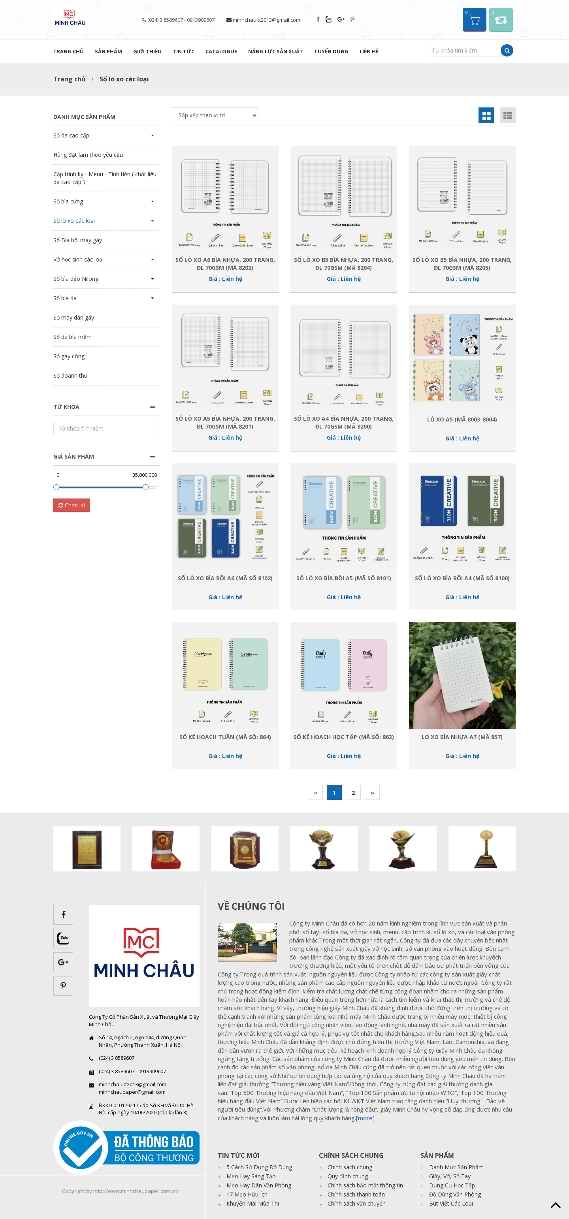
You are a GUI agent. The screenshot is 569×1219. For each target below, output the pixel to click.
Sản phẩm (108, 51)
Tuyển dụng (331, 51)
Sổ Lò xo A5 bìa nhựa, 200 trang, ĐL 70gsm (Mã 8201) (225, 422)
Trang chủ (68, 51)
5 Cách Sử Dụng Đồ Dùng (259, 1167)
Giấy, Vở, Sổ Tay (450, 1176)
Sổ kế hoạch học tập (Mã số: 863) (344, 737)
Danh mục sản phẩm (84, 116)
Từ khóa (66, 406)
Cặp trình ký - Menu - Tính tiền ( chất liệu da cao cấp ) (104, 178)
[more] (365, 1118)
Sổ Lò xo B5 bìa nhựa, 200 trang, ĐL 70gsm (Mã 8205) (462, 263)
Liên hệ (369, 51)
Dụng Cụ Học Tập (452, 1185)
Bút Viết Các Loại (451, 1203)
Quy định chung (348, 1176)
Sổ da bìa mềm (72, 336)
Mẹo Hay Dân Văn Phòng (258, 1185)
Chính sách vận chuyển (357, 1203)
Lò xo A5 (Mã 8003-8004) (462, 419)
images (250, 942)
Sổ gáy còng (69, 356)
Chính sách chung (350, 1167)
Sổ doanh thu (70, 375)
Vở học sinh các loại (78, 259)
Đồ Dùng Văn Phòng (455, 1194)
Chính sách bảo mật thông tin (365, 1185)
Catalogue (221, 51)
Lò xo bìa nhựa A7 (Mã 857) (462, 737)
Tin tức (183, 51)
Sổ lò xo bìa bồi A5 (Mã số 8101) (343, 578)
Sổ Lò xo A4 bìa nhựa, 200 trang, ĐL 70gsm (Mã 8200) (344, 422)
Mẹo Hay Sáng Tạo (251, 1176)
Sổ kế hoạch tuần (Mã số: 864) (225, 737)
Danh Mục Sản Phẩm (456, 1167)
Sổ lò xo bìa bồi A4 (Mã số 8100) (462, 578)
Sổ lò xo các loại (74, 220)
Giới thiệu (147, 51)
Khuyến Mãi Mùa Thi (252, 1203)
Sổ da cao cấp (71, 135)
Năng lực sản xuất (275, 51)
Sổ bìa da (65, 298)
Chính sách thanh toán (356, 1194)
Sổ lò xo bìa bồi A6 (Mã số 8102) (225, 578)
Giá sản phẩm (73, 456)
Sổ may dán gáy (73, 317)
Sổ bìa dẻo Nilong (75, 278)
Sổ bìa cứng (68, 201)
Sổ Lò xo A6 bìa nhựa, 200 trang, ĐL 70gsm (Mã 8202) (225, 263)
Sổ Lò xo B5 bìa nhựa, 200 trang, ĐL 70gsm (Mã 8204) (343, 263)
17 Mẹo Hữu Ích (247, 1194)
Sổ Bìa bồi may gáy (77, 240)
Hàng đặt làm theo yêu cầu (88, 154)
